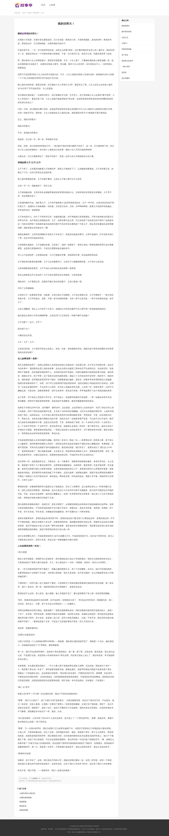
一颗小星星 (126, 66)
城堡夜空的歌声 (127, 61)
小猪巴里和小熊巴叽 (27, 793)
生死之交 (125, 37)
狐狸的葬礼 (126, 26)
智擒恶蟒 (22, 802)
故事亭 (35, 778)
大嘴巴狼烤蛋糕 (25, 798)
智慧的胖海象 (126, 49)
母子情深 (125, 55)
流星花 (124, 72)
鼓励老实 (22, 806)
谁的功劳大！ (66, 23)
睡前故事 (36, 13)
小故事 (52, 5)
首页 (43, 5)
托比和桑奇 (126, 78)
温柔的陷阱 (23, 810)
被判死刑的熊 (126, 32)
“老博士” (125, 43)
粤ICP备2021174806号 (92, 826)
